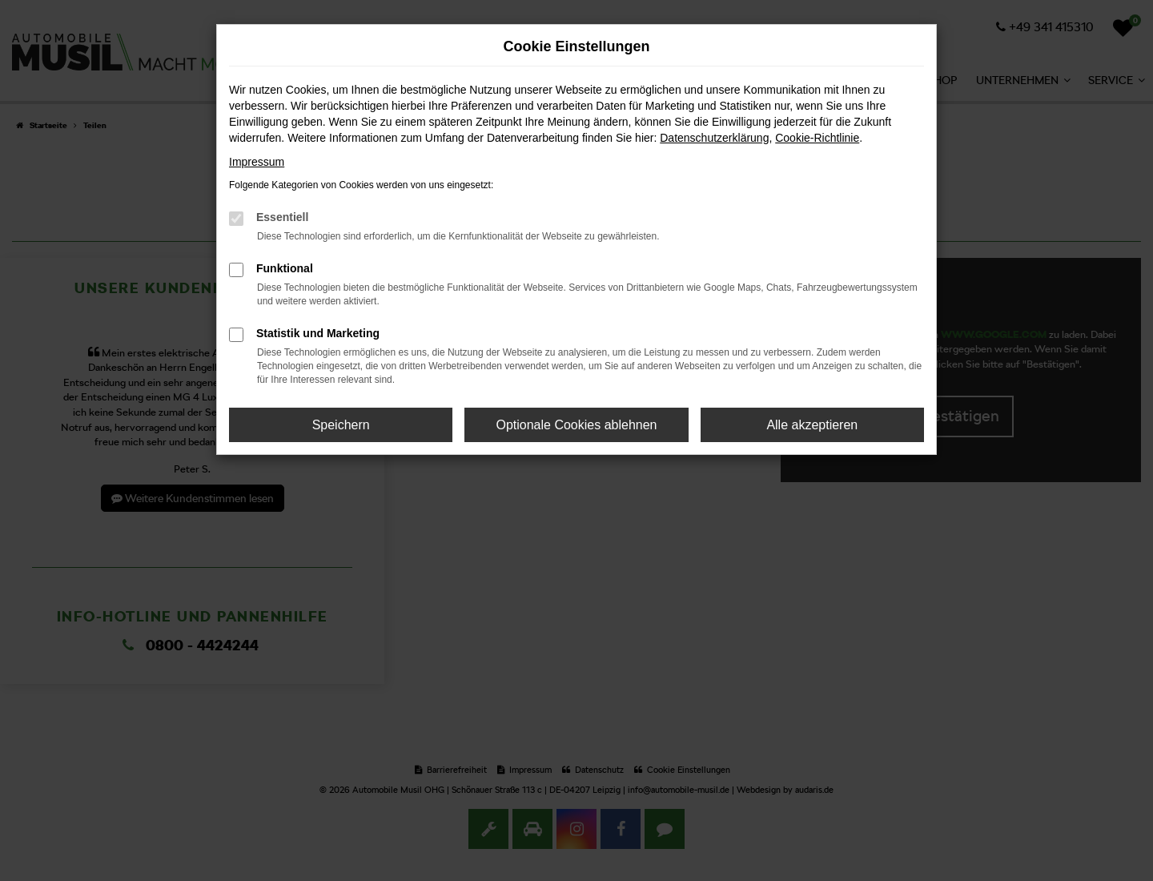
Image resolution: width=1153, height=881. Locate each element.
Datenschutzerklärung (714, 137)
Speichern (341, 425)
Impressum (256, 161)
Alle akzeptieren (812, 425)
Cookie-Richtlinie (817, 137)
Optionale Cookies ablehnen (576, 425)
